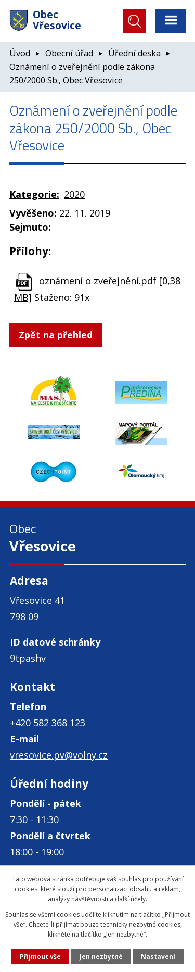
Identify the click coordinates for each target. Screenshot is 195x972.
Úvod (19, 53)
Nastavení (158, 956)
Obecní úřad (69, 53)
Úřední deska (134, 53)
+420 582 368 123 (47, 722)
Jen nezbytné (101, 956)
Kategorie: (34, 194)
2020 (74, 194)
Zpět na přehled (56, 335)
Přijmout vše (40, 956)
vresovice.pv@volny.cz (59, 755)
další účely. (131, 898)
